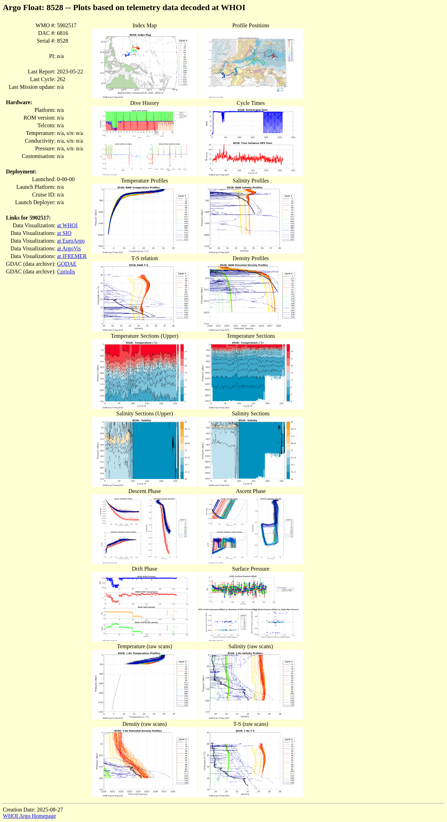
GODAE (66, 264)
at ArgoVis (69, 248)
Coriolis (66, 271)
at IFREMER (72, 256)
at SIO (64, 233)
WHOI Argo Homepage (29, 816)
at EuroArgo (71, 241)
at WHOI (67, 225)
